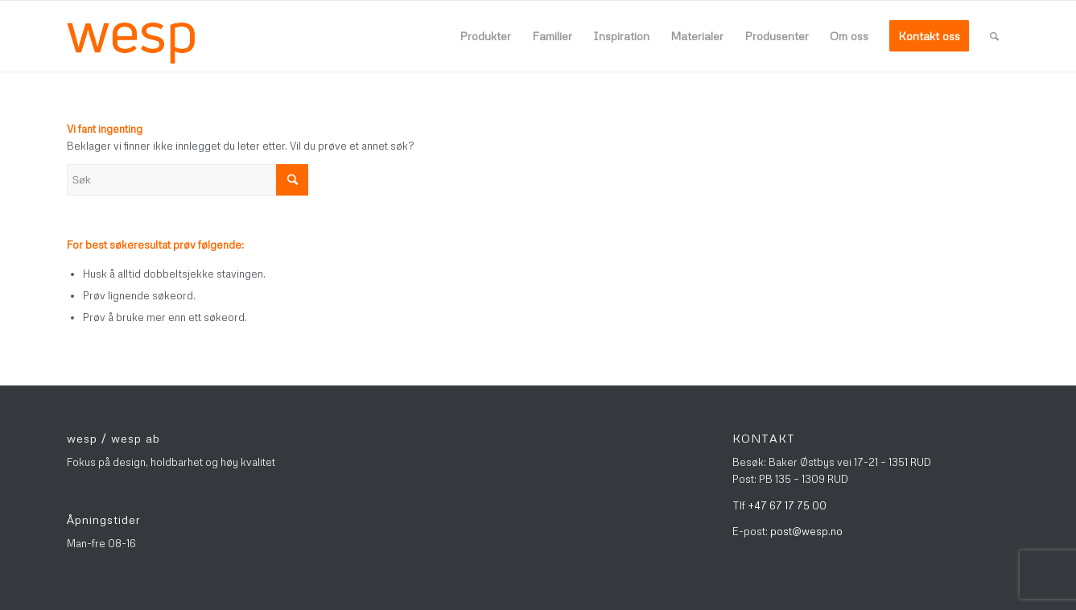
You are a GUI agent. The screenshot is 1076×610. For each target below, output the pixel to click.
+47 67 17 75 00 (787, 505)
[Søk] (994, 36)
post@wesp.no (806, 531)
